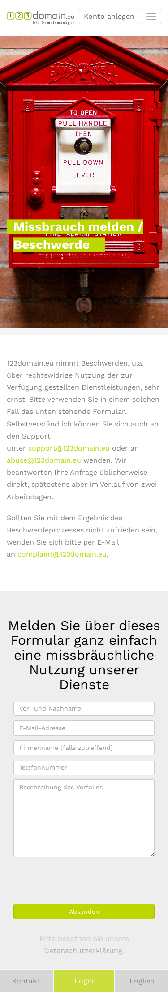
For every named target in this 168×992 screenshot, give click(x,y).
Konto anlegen (109, 16)
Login (84, 981)
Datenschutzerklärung (83, 950)
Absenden (84, 911)
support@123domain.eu (69, 448)
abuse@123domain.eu (44, 460)
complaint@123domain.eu (62, 554)
